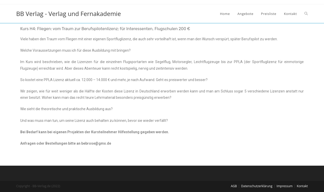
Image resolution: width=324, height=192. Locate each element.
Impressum (285, 186)
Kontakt (302, 186)
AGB (234, 186)
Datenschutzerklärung (256, 186)
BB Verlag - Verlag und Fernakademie (68, 13)
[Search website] (306, 13)
